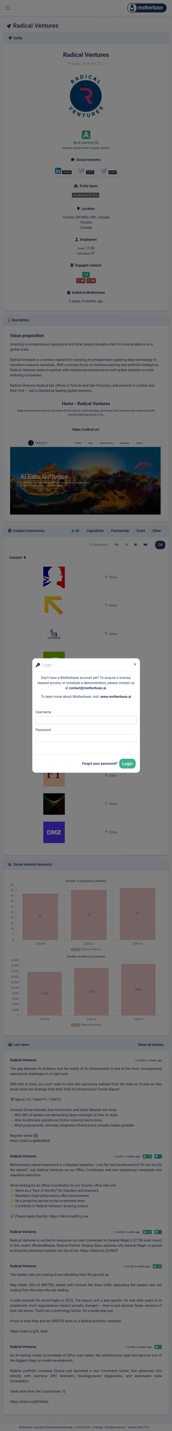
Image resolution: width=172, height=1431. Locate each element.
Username (43, 712)
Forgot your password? (100, 764)
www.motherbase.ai (115, 697)
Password (43, 730)
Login (127, 763)
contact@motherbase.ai (87, 688)
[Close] (135, 664)
